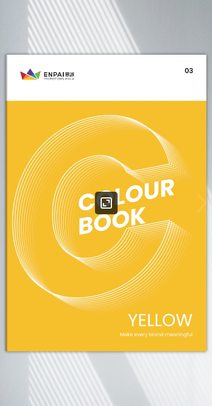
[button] (202, 203)
